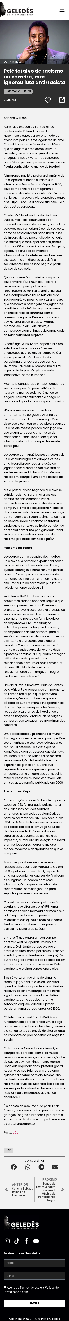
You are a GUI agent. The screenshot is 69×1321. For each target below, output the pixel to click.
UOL (16, 1132)
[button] (14, 1167)
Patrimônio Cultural (18, 91)
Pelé (8, 1150)
